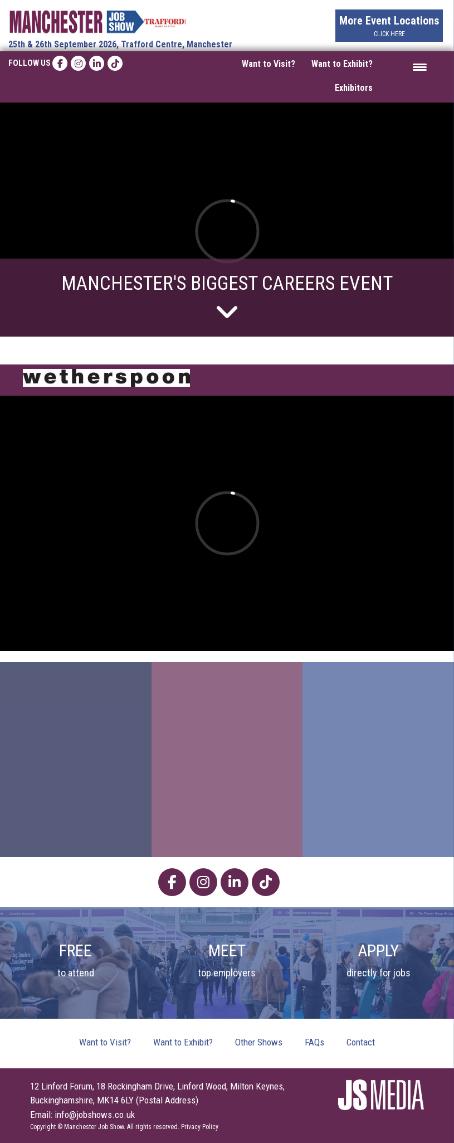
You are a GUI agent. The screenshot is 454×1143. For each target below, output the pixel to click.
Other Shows (258, 1042)
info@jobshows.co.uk (95, 1114)
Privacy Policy (199, 1127)
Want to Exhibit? (342, 64)
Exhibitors (354, 87)
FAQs (314, 1042)
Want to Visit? (268, 64)
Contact (360, 1042)
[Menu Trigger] (419, 66)
